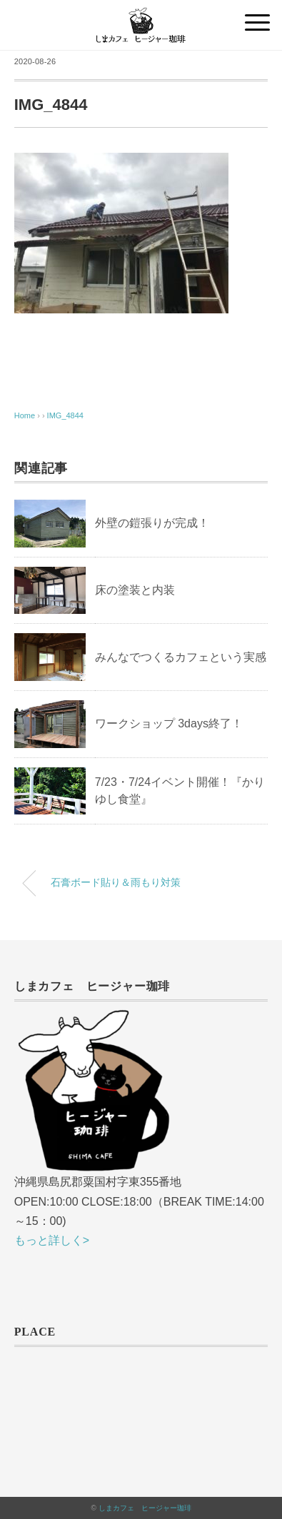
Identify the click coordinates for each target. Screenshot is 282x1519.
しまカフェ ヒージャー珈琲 (145, 1508)
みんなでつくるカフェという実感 (180, 657)
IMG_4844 (65, 415)
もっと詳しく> (51, 1240)
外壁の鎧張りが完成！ (152, 523)
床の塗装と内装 (135, 590)
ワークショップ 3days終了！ (169, 723)
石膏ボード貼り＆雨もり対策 (116, 882)
